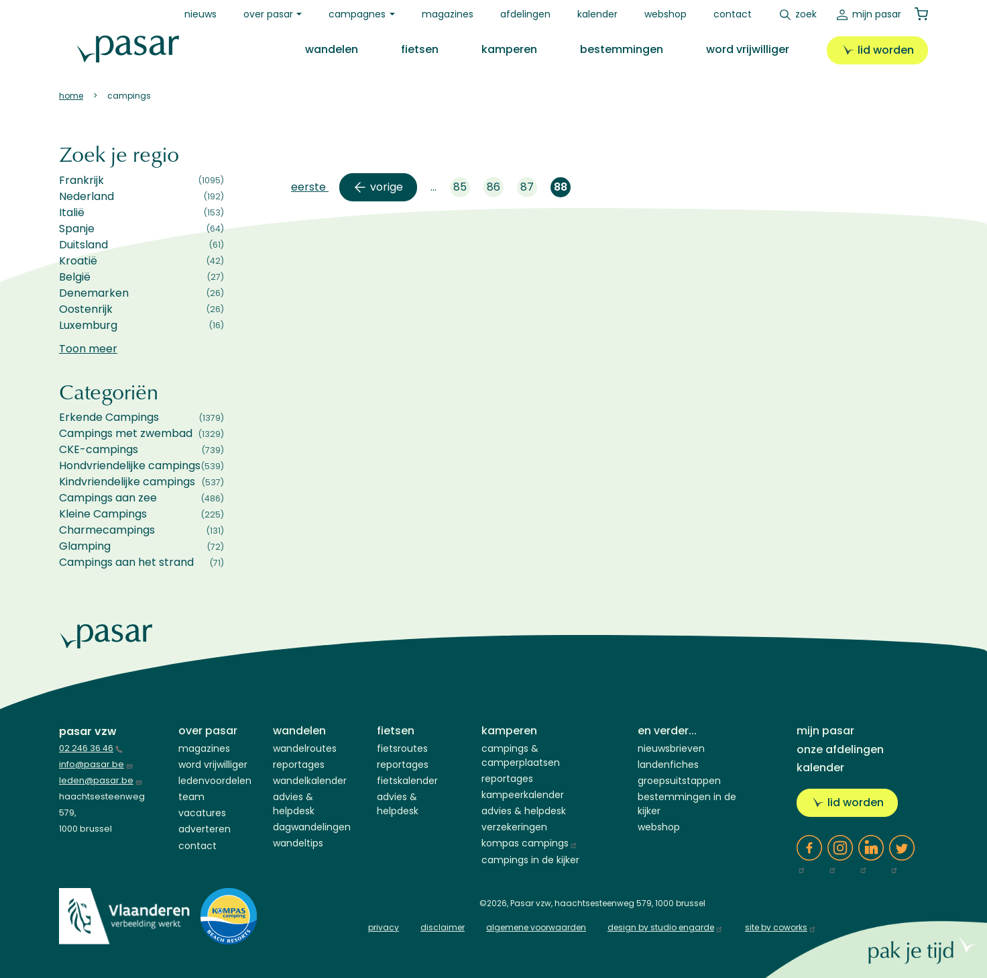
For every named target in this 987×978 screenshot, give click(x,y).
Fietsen (420, 49)
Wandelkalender (310, 780)
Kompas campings (529, 843)
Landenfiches (668, 764)
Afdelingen (525, 14)
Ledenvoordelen (214, 780)
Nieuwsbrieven (671, 748)
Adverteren (204, 829)
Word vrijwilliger (747, 49)
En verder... (667, 730)
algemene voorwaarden (536, 927)
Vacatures (202, 813)
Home (71, 95)
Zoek (806, 14)
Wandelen (331, 49)
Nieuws (200, 14)
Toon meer (88, 348)
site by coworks (781, 927)
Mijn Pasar (876, 14)
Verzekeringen (514, 827)
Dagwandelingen (312, 827)
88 (562, 188)
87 (528, 188)
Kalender (597, 14)
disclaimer (442, 927)
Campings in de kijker (530, 860)
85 (461, 188)
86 (495, 188)
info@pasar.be (96, 764)
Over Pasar (207, 730)
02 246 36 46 (91, 748)
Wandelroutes (305, 748)
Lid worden (886, 50)
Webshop (665, 14)
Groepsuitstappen (679, 780)
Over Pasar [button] (268, 14)
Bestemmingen (621, 49)
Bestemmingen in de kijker (687, 804)
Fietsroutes (402, 748)
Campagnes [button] (357, 14)
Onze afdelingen (840, 749)
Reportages (299, 764)
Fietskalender (407, 780)
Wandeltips (298, 843)
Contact (732, 14)
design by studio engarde (665, 927)
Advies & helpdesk (523, 811)
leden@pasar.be (101, 780)
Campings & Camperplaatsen (520, 755)
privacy (383, 927)
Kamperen (509, 49)
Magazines (447, 14)
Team (191, 796)
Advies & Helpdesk (293, 804)
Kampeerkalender (522, 794)
